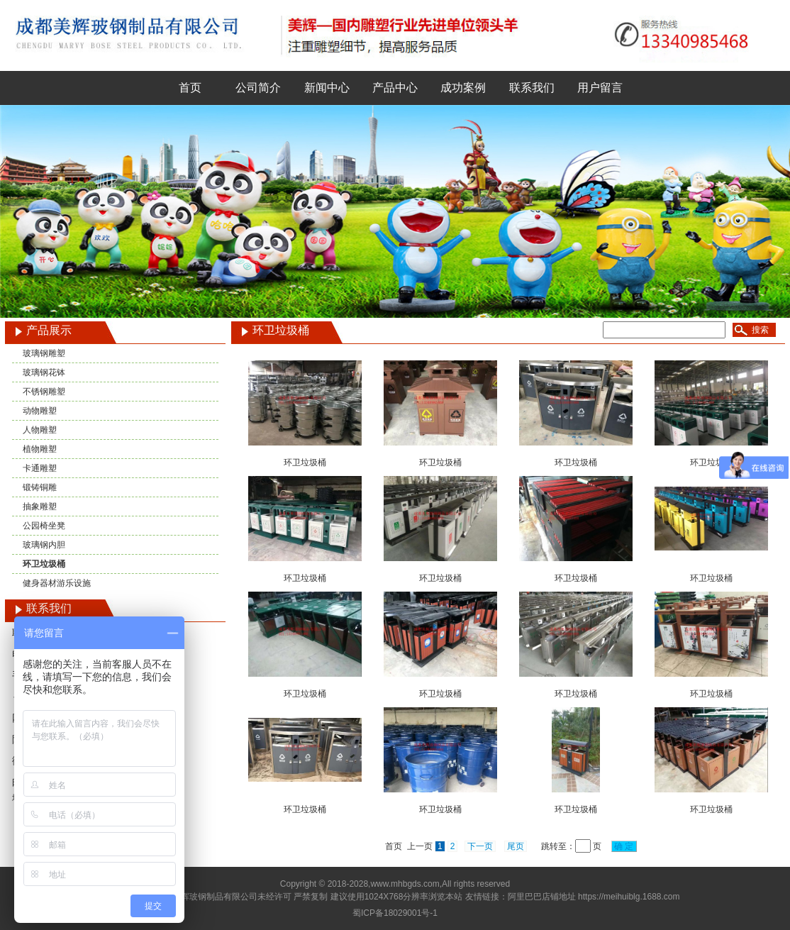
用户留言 (600, 88)
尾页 (515, 846)
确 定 (624, 846)
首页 (190, 88)
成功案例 (463, 88)
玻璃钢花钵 (44, 372)
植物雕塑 (40, 449)
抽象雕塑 (40, 506)
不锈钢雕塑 (44, 392)
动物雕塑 (40, 411)
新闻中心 (327, 88)
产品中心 (395, 88)
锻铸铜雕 (40, 487)
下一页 (480, 846)
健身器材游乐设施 (57, 583)
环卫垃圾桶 (44, 564)
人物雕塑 (40, 430)
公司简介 (258, 88)
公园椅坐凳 (44, 526)
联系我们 (532, 88)
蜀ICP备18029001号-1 (395, 913)
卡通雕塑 (40, 468)
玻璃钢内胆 (44, 545)
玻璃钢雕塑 (44, 353)
